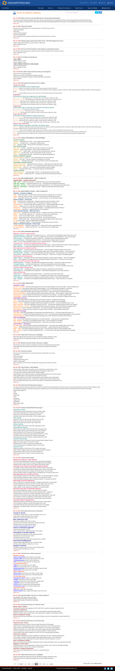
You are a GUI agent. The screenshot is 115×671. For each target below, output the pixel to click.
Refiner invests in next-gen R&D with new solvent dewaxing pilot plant (40, 18)
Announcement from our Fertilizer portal (32, 604)
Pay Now (30, 668)
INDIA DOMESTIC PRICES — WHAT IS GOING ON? (34, 191)
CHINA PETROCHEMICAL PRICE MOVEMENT (33, 137)
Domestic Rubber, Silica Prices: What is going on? (35, 595)
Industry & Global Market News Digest (31, 407)
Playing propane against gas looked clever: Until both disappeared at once (42, 40)
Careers (93, 2)
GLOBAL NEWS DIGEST (27, 283)
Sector (50, 8)
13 (40, 664)
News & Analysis (93, 8)
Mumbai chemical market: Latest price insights (34, 343)
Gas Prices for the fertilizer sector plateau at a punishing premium (40, 49)
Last (51, 664)
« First (21, 664)
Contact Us (84, 2)
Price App (40, 8)
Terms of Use (16, 668)
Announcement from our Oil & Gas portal (32, 620)
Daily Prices (79, 8)
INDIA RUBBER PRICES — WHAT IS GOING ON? (33, 178)
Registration (106, 8)
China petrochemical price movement (32, 511)
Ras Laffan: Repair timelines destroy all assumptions (36, 71)
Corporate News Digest (27, 457)
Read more (16, 23)
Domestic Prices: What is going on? (31, 553)
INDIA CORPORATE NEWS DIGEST (30, 231)
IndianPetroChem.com (71, 668)
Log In (110, 2)
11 (32, 664)
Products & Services (64, 8)
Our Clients (5, 8)
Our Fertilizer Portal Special (29, 57)
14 (43, 664)
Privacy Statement (7, 668)
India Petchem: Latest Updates (29, 367)
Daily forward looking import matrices (32, 385)
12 (36, 664)
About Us (102, 2)
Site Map (24, 668)
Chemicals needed (26, 26)
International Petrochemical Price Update (33, 83)
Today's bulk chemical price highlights (32, 334)
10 (29, 664)
